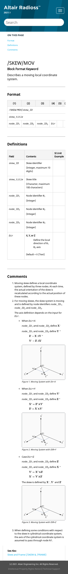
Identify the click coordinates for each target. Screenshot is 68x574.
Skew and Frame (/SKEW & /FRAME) (26, 554)
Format (10, 40)
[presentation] (58, 326)
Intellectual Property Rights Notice (24, 568)
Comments (12, 49)
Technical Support (51, 568)
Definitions (12, 45)
